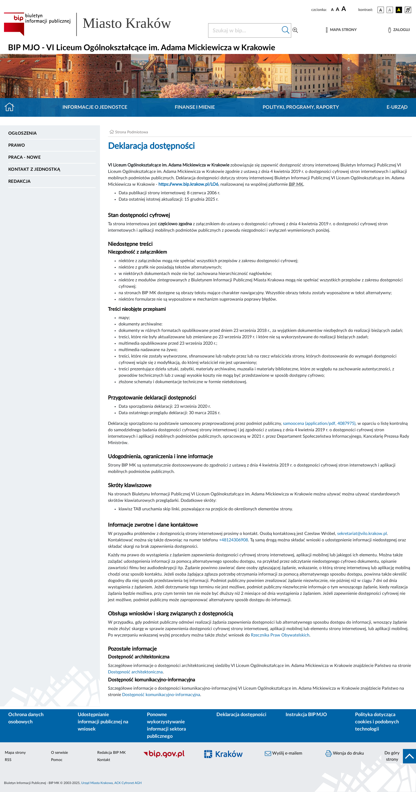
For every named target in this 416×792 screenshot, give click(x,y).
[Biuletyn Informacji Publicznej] (169, 757)
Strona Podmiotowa (131, 132)
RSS (8, 760)
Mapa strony (15, 753)
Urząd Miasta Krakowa (97, 783)
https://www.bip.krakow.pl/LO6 (188, 184)
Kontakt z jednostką (34, 169)
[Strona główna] (11, 107)
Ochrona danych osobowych (26, 718)
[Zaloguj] (399, 30)
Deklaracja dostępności (241, 714)
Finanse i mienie (195, 107)
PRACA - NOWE (24, 157)
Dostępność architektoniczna (135, 672)
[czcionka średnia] (337, 9)
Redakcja (19, 181)
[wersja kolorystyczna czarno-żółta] (399, 10)
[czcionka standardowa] (332, 9)
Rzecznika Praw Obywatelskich (280, 635)
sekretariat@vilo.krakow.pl (362, 533)
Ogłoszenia (22, 133)
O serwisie (59, 753)
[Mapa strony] (341, 30)
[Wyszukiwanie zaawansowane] (295, 30)
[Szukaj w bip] (285, 30)
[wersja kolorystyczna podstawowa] (381, 10)
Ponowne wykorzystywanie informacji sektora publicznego (166, 725)
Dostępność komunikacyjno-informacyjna (161, 695)
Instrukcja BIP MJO (306, 714)
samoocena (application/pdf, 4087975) (319, 423)
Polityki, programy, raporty (301, 107)
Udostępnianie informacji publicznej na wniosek (103, 722)
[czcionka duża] (349, 9)
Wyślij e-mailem (283, 753)
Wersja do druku (344, 753)
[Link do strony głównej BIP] (95, 24)
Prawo (16, 145)
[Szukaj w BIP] (244, 30)
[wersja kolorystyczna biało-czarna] (390, 10)
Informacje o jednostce (95, 107)
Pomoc (57, 760)
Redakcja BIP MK (111, 753)
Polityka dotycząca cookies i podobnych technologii (377, 722)
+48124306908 (233, 540)
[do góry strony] (398, 756)
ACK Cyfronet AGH (128, 783)
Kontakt (103, 760)
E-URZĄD (397, 107)
